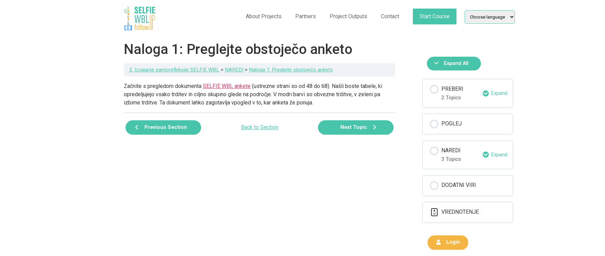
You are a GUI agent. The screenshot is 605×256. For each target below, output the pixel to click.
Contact (390, 16)
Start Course (435, 16)
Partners (305, 16)
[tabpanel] (259, 94)
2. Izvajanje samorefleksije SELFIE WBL (174, 70)
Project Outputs (348, 16)
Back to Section (259, 127)
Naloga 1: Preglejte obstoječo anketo (291, 70)
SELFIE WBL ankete (227, 86)
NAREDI (234, 70)
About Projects (264, 16)
